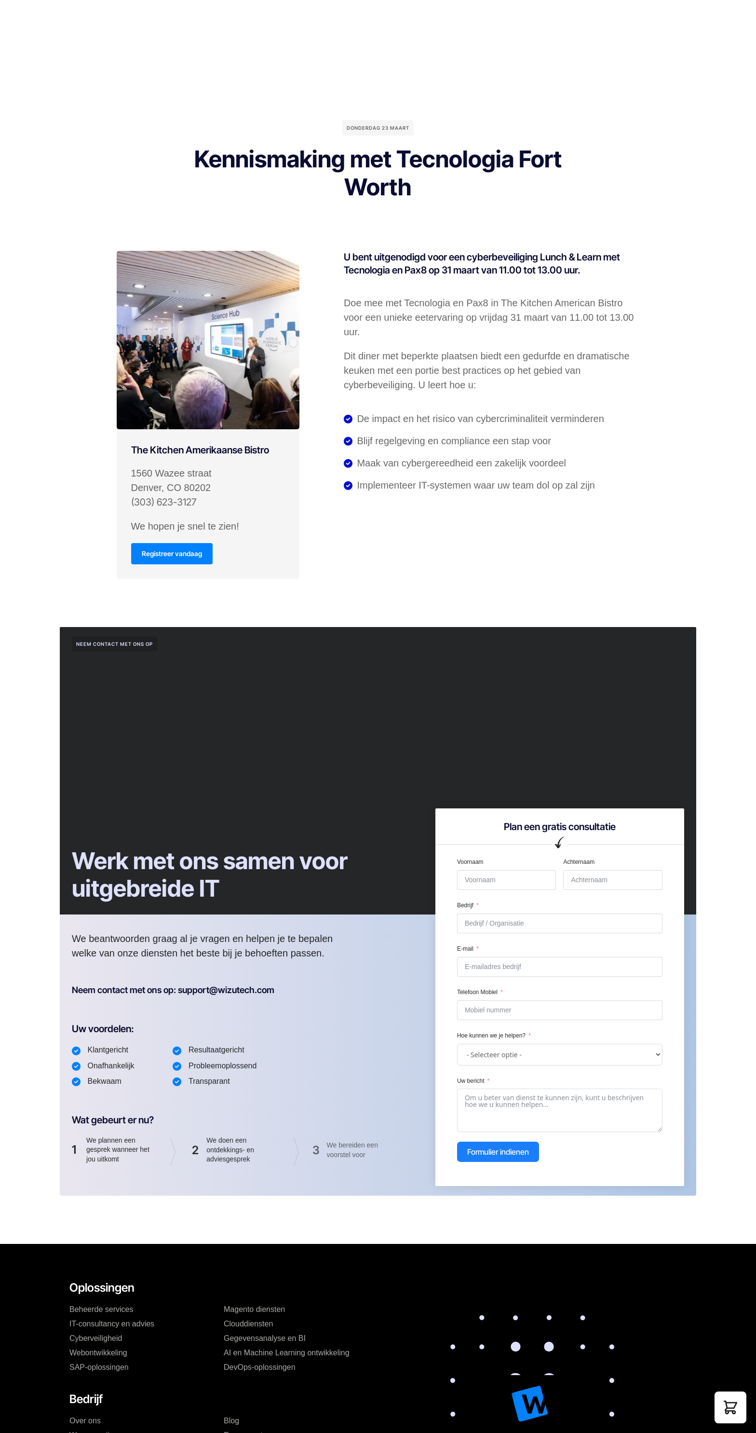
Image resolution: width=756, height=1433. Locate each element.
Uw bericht (471, 1081)
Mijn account (458, 16)
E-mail (465, 949)
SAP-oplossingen (99, 1368)
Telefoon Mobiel (477, 993)
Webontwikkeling (98, 1354)
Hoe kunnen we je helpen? (491, 1036)
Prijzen (273, 16)
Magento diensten (254, 1310)
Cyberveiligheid (95, 1339)
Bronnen (381, 16)
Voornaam (470, 863)
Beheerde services (101, 1310)
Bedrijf (311, 16)
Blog (344, 16)
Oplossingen (225, 16)
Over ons (85, 1422)
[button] (730, 1407)
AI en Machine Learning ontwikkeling (287, 1354)
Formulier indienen (498, 1153)
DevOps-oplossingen (260, 1368)
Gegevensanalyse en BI (265, 1339)
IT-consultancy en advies (111, 1325)
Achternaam (578, 863)
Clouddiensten (248, 1325)
